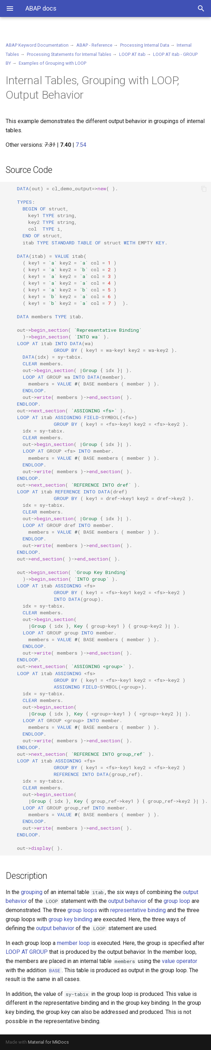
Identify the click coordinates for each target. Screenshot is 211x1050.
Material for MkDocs (48, 1042)
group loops (82, 910)
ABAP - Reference (94, 45)
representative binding (138, 910)
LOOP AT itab (132, 54)
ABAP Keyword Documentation (37, 45)
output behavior (127, 901)
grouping (31, 892)
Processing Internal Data (144, 45)
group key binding (70, 919)
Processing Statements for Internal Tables (69, 54)
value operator (179, 961)
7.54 (81, 144)
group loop (177, 901)
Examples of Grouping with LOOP (52, 63)
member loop (73, 943)
